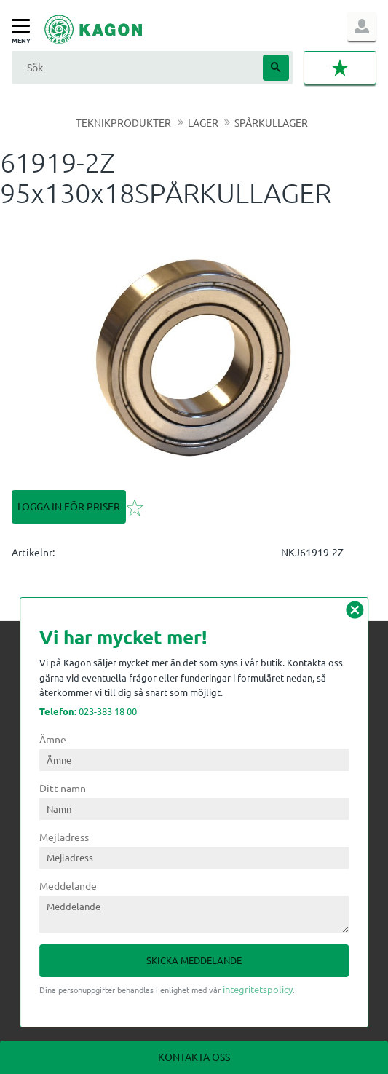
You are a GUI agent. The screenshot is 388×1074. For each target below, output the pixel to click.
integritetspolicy (258, 989)
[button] (24, 26)
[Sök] (276, 68)
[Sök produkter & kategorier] (135, 67)
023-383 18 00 (88, 711)
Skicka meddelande (194, 960)
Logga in (362, 26)
